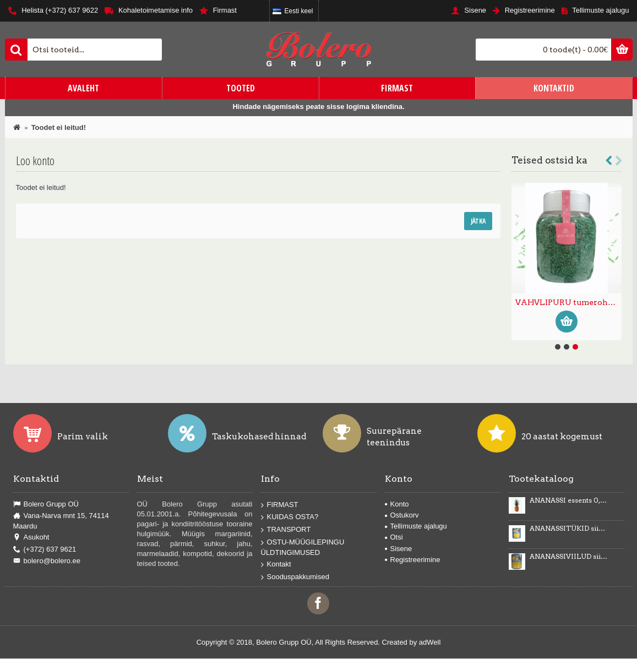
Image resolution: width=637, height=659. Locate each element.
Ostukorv (402, 515)
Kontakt (276, 564)
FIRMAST (279, 505)
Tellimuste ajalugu (416, 526)
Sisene (398, 548)
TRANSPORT (286, 530)
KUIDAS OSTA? (290, 517)
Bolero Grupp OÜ (46, 504)
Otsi (394, 537)
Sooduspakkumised (295, 577)
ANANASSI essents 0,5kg (569, 500)
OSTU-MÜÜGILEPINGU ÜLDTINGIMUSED (303, 547)
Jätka (478, 221)
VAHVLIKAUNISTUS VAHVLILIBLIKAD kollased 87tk (568, 302)
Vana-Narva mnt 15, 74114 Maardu (61, 520)
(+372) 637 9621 (45, 549)
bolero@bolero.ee (47, 561)
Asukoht (31, 537)
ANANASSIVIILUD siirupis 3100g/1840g (569, 556)
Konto (397, 504)
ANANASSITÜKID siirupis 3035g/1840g (569, 528)
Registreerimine (412, 559)
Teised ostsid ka (549, 160)
